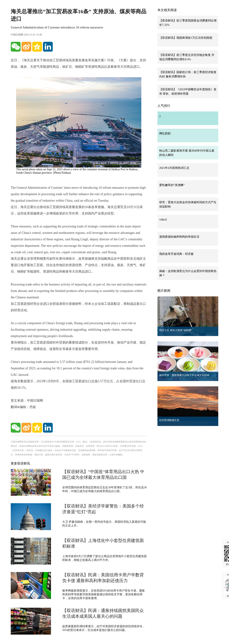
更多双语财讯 (20, 463)
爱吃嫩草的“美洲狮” (172, 185)
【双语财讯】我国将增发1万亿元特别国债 (185, 37)
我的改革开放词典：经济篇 (176, 253)
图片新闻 (163, 290)
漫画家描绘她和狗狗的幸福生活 (179, 236)
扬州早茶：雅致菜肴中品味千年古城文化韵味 (184, 375)
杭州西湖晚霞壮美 (169, 420)
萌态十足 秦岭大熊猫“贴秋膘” (175, 330)
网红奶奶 (165, 133)
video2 (163, 219)
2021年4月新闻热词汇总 (174, 167)
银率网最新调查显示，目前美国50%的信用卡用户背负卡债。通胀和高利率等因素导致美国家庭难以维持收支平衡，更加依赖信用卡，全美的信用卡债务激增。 (103, 594)
